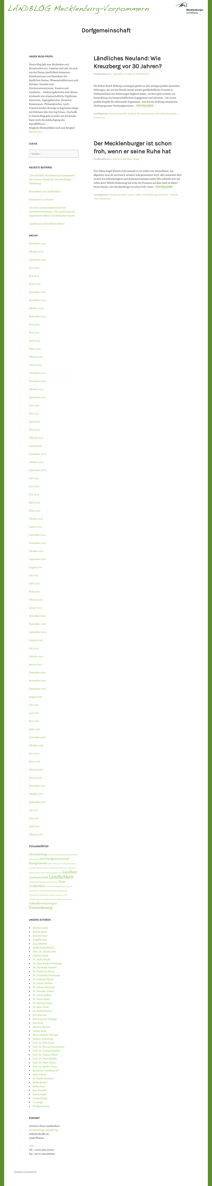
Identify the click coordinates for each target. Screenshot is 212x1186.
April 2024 (34, 340)
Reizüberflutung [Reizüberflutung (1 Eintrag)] (35, 895)
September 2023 (37, 397)
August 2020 (36, 640)
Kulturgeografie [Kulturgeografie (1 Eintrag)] (52, 872)
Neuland (132, 113)
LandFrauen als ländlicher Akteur (47, 224)
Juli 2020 (34, 648)
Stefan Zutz (39, 1086)
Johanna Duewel (41, 1027)
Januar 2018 (35, 778)
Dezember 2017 (37, 786)
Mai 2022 (34, 494)
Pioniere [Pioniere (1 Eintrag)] (69, 886)
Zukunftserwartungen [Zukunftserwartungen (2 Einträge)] (43, 903)
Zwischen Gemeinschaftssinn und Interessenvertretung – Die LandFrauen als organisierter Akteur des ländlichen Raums (52, 211)
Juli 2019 (33, 705)
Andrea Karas (40, 932)
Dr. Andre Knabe (42, 959)
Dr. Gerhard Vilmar (43, 979)
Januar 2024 (35, 365)
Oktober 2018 (36, 745)
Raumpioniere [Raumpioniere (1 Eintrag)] (34, 890)
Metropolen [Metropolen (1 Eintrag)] (53, 882)
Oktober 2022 (36, 462)
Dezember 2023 (37, 373)
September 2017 (37, 802)
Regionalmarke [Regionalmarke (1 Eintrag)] (61, 890)
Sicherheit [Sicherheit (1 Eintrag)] (59, 895)
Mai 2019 (34, 721)
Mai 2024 (34, 332)
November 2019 (37, 680)
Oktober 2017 (36, 794)
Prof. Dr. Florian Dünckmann (48, 1047)
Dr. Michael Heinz (43, 1003)
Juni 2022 (34, 486)
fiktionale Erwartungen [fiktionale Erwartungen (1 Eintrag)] (62, 863)
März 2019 (34, 729)
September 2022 (37, 470)
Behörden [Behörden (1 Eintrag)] (74, 854)
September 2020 (38, 632)
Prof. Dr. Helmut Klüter (45, 1054)
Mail (31, 1146)
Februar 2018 (36, 770)
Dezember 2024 (37, 292)
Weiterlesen (144, 106)
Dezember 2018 (37, 737)
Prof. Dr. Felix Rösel (43, 1043)
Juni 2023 (34, 405)
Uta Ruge (38, 1102)
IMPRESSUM (18, 1172)
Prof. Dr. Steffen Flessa (45, 1066)
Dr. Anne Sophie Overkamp (47, 963)
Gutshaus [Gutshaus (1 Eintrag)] (45, 868)
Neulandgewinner (145, 113)
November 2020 (37, 624)
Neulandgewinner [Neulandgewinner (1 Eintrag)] (59, 886)
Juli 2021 (33, 575)
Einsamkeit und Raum (41, 199)
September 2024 (37, 316)
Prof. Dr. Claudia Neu (44, 951)
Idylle (138, 194)
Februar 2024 (36, 357)
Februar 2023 (36, 438)
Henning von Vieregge (45, 1019)
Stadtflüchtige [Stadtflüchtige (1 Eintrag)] (34, 899)
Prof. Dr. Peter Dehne (44, 1062)
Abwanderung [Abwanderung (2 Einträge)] (38, 854)
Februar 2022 (36, 519)
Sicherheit (163, 194)
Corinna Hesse (40, 955)
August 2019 (35, 697)
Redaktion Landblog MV (46, 1070)
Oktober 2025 (36, 251)
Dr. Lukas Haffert (42, 995)
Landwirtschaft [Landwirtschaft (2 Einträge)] (38, 877)
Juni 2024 (34, 324)
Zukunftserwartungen (166, 113)
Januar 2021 (35, 608)
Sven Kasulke (40, 1090)
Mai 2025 (34, 276)
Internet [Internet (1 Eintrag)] (37, 872)
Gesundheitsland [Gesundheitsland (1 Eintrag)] (35, 868)
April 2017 (34, 826)
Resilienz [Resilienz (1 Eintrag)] (45, 895)
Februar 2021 (36, 600)
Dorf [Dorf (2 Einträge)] (42, 859)
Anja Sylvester (40, 943)
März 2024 (34, 349)
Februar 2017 (36, 834)
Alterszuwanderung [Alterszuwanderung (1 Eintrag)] (55, 854)
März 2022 (35, 510)
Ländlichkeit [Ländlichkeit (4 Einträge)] (61, 876)
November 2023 (37, 381)
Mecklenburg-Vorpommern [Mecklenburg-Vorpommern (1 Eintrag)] (39, 882)
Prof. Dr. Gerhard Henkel (46, 1051)
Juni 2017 (34, 818)
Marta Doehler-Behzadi (45, 1035)
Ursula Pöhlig (40, 1098)
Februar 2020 (36, 656)
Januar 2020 (35, 664)
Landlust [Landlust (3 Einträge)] (69, 872)
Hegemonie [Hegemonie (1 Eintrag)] (54, 868)
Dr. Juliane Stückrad (43, 987)
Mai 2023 (34, 413)
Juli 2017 (33, 810)
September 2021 (37, 559)
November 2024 (37, 300)
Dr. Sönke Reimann (43, 1078)
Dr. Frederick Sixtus (43, 971)
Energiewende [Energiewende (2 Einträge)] (38, 863)
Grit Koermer (40, 1015)
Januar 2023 (35, 446)
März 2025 (34, 284)
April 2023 (34, 421)
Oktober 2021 (36, 551)
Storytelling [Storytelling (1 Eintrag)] (44, 899)
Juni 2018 (34, 753)
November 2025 (37, 243)
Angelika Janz (40, 939)
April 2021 (34, 583)
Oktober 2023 (36, 389)
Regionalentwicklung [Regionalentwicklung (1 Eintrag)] (48, 890)
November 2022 (37, 454)
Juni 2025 (34, 268)
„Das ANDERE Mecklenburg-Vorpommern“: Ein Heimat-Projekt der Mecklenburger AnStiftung (52, 179)
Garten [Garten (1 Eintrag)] (73, 863)
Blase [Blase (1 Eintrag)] (37, 859)
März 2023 (34, 430)
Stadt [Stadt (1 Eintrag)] (65, 895)
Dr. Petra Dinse (41, 1007)
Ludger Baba (39, 1031)
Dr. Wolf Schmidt (140, 73)
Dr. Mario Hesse (41, 999)
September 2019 (37, 689)
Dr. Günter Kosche (43, 983)
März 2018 (34, 761)
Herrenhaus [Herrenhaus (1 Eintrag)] (62, 868)
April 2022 (34, 502)
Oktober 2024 (36, 308)
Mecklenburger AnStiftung (43, 1130)
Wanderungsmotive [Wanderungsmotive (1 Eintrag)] (65, 899)
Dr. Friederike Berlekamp (46, 975)
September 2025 (37, 260)
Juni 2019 (34, 713)
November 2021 (37, 543)
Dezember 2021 (37, 535)
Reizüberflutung (150, 194)
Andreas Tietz (40, 936)
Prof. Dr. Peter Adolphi (45, 1058)
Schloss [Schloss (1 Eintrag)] (51, 895)
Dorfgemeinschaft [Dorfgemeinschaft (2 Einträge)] (57, 859)
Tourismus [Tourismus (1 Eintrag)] (53, 899)
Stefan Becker (40, 1082)
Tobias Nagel (133, 159)
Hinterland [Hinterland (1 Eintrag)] (72, 868)
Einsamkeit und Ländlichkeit (44, 191)
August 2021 (35, 567)
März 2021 (34, 591)
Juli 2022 (34, 478)
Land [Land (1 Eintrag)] (60, 872)
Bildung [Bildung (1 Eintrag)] (32, 859)
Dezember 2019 (37, 672)
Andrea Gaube (40, 928)
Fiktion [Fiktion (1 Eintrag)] (50, 863)
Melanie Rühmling (43, 1039)
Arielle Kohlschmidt (43, 947)
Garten (131, 194)
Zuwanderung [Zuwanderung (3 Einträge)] (40, 907)
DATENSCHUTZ (30, 1172)
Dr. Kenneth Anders (43, 991)
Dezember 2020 (37, 616)
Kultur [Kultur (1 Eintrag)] (43, 872)
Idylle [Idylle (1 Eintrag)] (31, 872)
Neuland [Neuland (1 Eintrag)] (48, 886)
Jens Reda (38, 1023)
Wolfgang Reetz (41, 1106)
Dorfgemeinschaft (118, 113)
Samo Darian (40, 1074)
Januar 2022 (35, 527)
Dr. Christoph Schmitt (45, 967)
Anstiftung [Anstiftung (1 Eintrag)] (66, 854)
